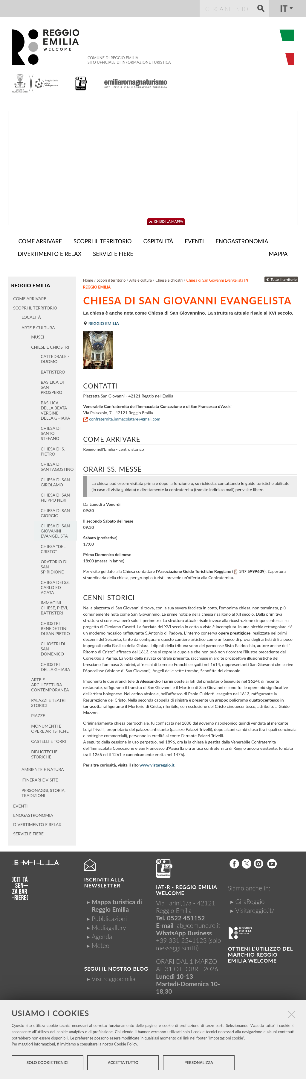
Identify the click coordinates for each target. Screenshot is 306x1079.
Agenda (101, 935)
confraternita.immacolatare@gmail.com (124, 417)
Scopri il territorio (111, 279)
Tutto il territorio (281, 278)
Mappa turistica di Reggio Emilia (116, 903)
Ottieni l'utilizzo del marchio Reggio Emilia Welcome (260, 953)
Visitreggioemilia (113, 977)
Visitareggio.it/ (255, 909)
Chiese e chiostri (169, 279)
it (283, 8)
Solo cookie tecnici (47, 1063)
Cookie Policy (125, 1044)
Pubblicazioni (109, 917)
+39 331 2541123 (181, 939)
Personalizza (198, 1063)
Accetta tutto (123, 1063)
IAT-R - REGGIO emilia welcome (186, 888)
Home (88, 279)
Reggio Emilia (30, 284)
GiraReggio (250, 900)
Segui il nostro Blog (116, 967)
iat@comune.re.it (197, 924)
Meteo (100, 944)
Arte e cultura (140, 279)
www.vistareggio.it (157, 763)
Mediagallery (108, 926)
